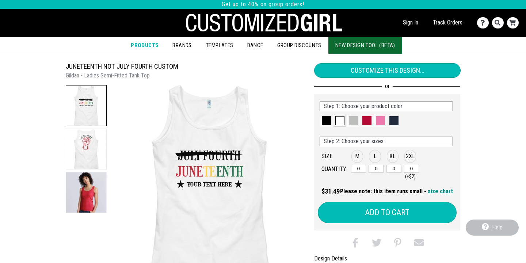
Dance (255, 45)
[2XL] (411, 169)
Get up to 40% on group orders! (263, 4)
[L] (376, 169)
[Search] (499, 22)
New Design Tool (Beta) (365, 45)
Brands (181, 45)
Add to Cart (387, 212)
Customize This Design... (387, 70)
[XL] (393, 169)
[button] (86, 105)
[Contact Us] (484, 22)
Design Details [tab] (330, 258)
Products (145, 45)
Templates (219, 45)
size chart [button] (440, 191)
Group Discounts (299, 45)
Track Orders (447, 22)
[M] (358, 169)
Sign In (410, 22)
